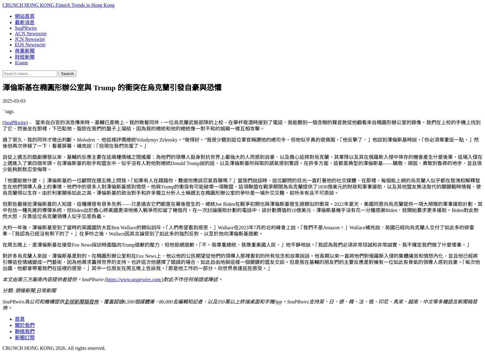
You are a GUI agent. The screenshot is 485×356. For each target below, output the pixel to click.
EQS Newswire (30, 44)
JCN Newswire (30, 39)
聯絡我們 (25, 331)
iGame (21, 62)
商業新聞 (25, 50)
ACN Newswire (31, 33)
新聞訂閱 (25, 337)
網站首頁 (25, 16)
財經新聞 (25, 57)
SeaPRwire (26, 28)
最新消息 (25, 22)
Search (67, 73)
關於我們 (25, 325)
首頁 (20, 319)
